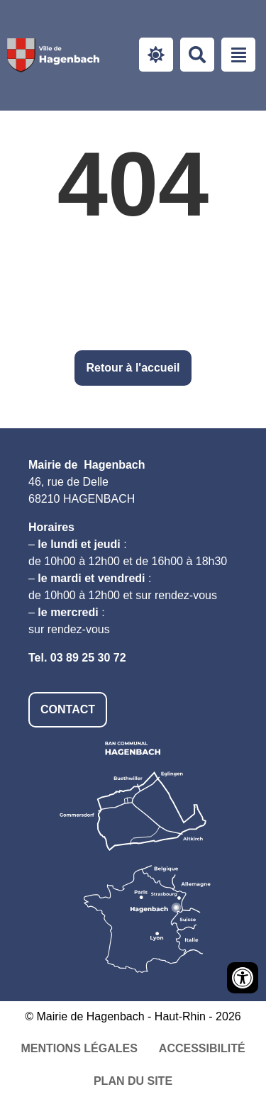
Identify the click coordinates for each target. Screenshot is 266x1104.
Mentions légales (79, 1048)
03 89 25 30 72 (88, 658)
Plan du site (133, 1081)
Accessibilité (202, 1048)
